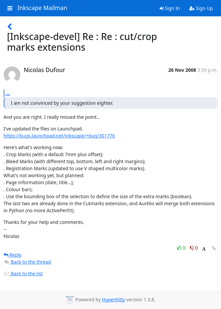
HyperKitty (113, 299)
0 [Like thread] (181, 248)
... (8, 93)
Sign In (170, 8)
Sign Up (201, 8)
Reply (13, 255)
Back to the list (23, 273)
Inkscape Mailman (42, 8)
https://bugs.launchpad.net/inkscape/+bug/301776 (59, 135)
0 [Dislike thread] (194, 248)
